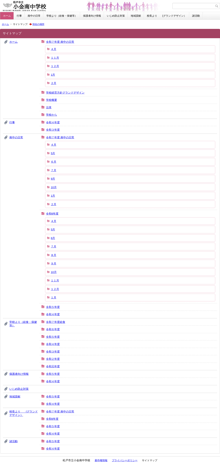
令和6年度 (52, 213)
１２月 (55, 66)
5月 (53, 153)
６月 (53, 161)
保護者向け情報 (92, 15)
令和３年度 (53, 129)
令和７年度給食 (55, 321)
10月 (54, 187)
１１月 (55, 57)
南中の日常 (34, 15)
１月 (53, 297)
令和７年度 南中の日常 (60, 41)
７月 (53, 170)
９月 (53, 263)
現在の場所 (38, 24)
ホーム (7, 15)
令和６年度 (53, 329)
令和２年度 (53, 358)
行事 (19, 15)
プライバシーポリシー (125, 460)
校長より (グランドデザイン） (166, 15)
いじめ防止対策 (116, 15)
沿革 (49, 107)
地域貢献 (136, 15)
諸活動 (196, 15)
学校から (51, 114)
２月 (53, 83)
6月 (53, 238)
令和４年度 (53, 122)
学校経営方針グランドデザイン (65, 92)
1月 (53, 74)
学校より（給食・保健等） (61, 15)
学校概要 (51, 99)
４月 (53, 49)
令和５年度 (53, 306)
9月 (53, 178)
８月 (53, 255)
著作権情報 (101, 460)
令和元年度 (53, 366)
